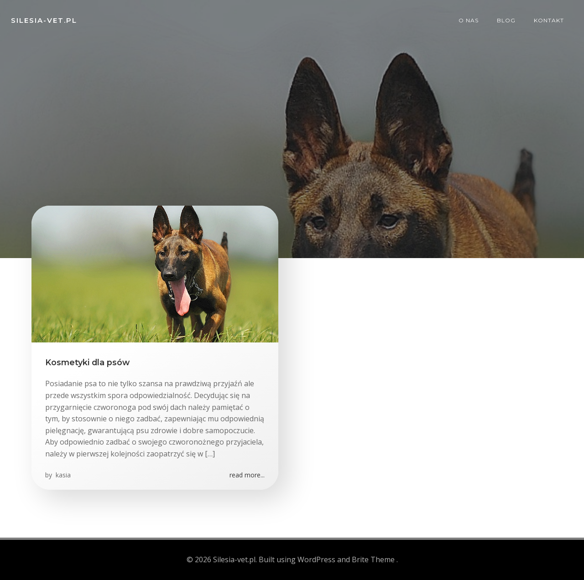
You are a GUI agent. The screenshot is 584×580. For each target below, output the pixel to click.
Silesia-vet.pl (44, 20)
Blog (506, 20)
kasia (62, 475)
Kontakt (549, 20)
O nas (469, 20)
